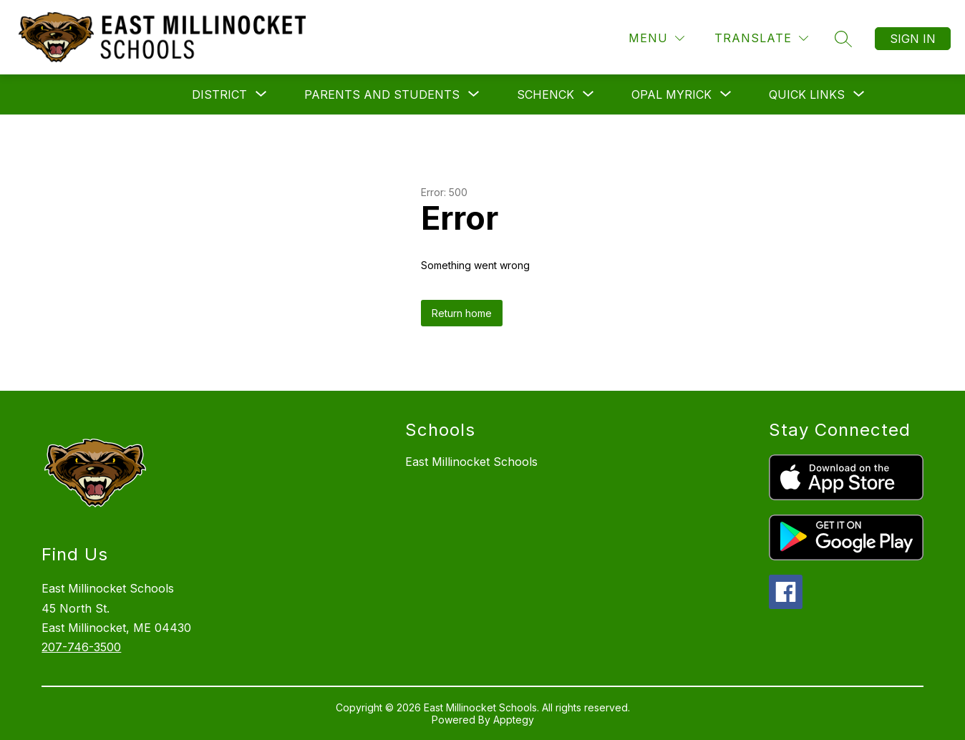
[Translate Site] (761, 38)
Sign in (913, 38)
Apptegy (513, 720)
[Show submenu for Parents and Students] (382, 94)
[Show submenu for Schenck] (545, 94)
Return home (462, 313)
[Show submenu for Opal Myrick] (671, 94)
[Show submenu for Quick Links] (807, 94)
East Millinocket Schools (471, 461)
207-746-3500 (81, 647)
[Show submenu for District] (219, 94)
